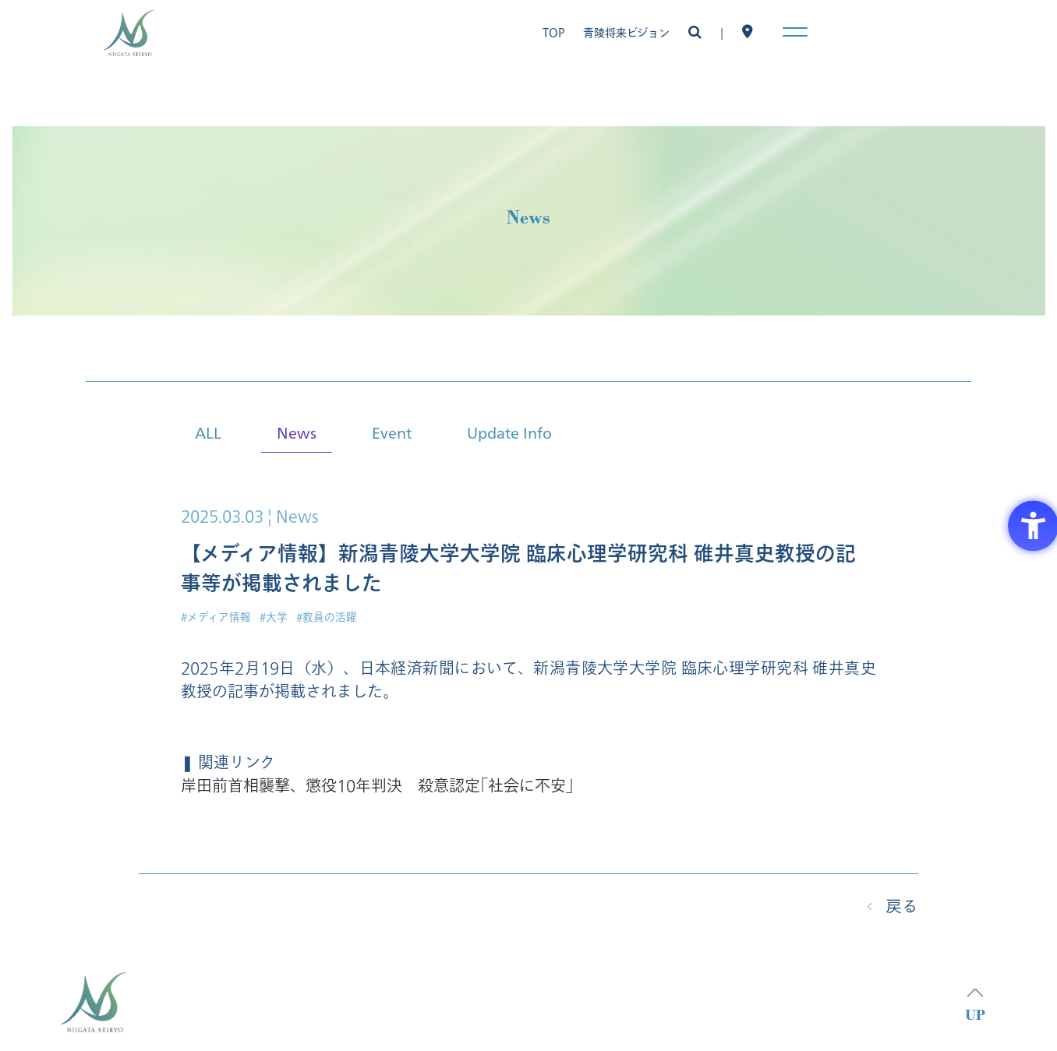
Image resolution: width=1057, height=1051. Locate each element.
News (296, 432)
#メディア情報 (216, 617)
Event (392, 432)
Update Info (509, 432)
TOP (553, 33)
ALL (208, 432)
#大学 (274, 617)
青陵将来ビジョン (626, 33)
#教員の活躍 (326, 617)
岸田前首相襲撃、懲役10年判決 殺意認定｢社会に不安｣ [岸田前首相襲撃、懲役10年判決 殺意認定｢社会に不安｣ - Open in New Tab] (377, 786)
